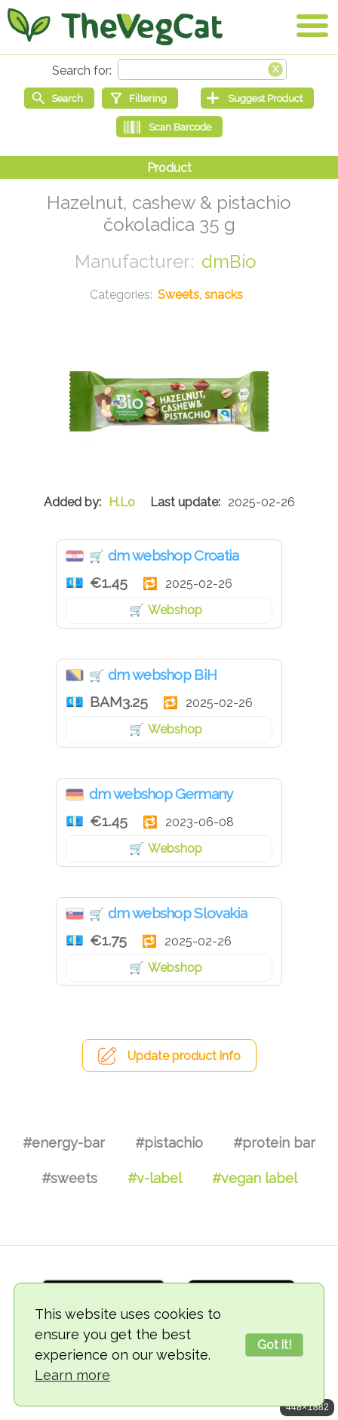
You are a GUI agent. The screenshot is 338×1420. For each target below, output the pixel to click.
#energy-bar (64, 1143)
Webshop (175, 610)
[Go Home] (115, 26)
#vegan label (254, 1178)
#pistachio (169, 1143)
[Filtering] (140, 98)
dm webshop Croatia (173, 555)
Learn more (72, 1375)
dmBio (229, 261)
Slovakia (75, 914)
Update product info (184, 1056)
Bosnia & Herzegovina (75, 675)
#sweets (69, 1178)
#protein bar (274, 1143)
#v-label (155, 1178)
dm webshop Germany (160, 793)
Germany (75, 794)
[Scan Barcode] (169, 126)
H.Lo (122, 502)
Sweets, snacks (200, 294)
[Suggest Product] (257, 98)
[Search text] (202, 69)
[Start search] (59, 98)
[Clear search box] (275, 68)
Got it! (274, 1345)
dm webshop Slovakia (177, 913)
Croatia (75, 556)
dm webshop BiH (162, 674)
